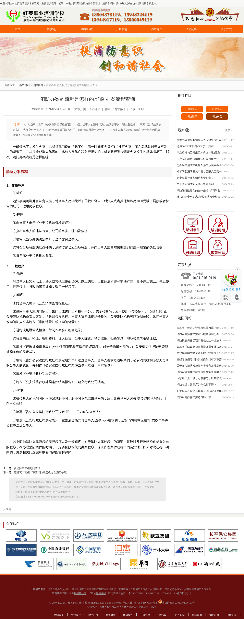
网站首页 (59, 615)
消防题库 (156, 29)
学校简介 (52, 29)
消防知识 (192, 109)
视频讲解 (101, 593)
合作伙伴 (12, 523)
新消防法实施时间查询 (27, 468)
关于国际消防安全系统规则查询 (195, 184)
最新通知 (185, 130)
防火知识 (217, 109)
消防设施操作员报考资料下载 (194, 397)
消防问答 (191, 29)
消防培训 (24, 85)
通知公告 (128, 615)
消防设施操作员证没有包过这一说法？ (199, 340)
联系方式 (226, 29)
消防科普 (38, 85)
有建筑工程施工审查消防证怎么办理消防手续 (40, 472)
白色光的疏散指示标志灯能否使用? (197, 158)
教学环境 (87, 29)
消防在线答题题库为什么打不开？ (196, 384)
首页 (17, 29)
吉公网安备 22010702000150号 (176, 602)
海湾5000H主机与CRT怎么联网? (195, 146)
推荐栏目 (185, 96)
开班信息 (121, 29)
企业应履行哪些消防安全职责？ (195, 177)
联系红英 (185, 265)
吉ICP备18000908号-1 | (146, 602)
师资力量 (110, 615)
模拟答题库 (80, 593)
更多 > (229, 130)
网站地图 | (128, 602)
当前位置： (10, 85)
